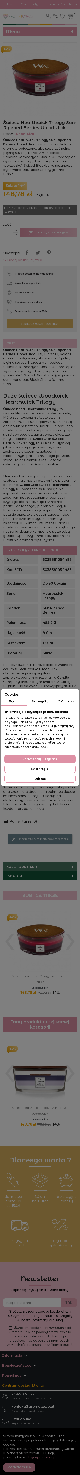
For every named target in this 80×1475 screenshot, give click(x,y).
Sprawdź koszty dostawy (40, 323)
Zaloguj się (55, 16)
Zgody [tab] (14, 701)
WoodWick (40, 987)
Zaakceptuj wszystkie (40, 759)
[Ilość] (8, 232)
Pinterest (49, 252)
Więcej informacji (41, 1457)
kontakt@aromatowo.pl (32, 1407)
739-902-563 (22, 1394)
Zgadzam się (19, 1467)
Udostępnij (26, 252)
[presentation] (9, 937)
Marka (8, 134)
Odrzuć (40, 779)
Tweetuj (37, 252)
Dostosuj (40, 769)
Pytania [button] (14, 876)
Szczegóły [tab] (40, 701)
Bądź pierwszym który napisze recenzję (40, 839)
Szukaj (48, 16)
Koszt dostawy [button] (21, 867)
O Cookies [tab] (66, 701)
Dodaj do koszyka (48, 232)
